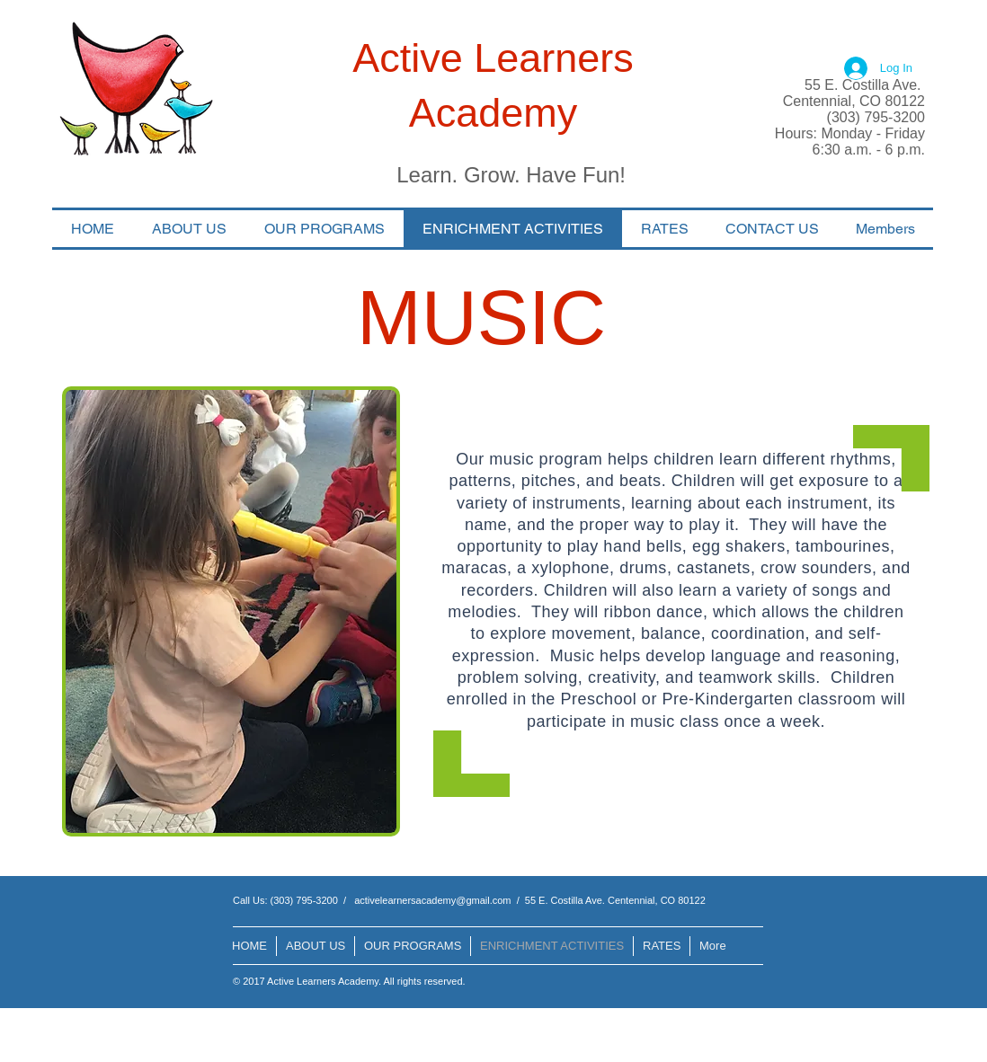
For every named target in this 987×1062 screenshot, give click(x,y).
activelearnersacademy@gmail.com (432, 900)
